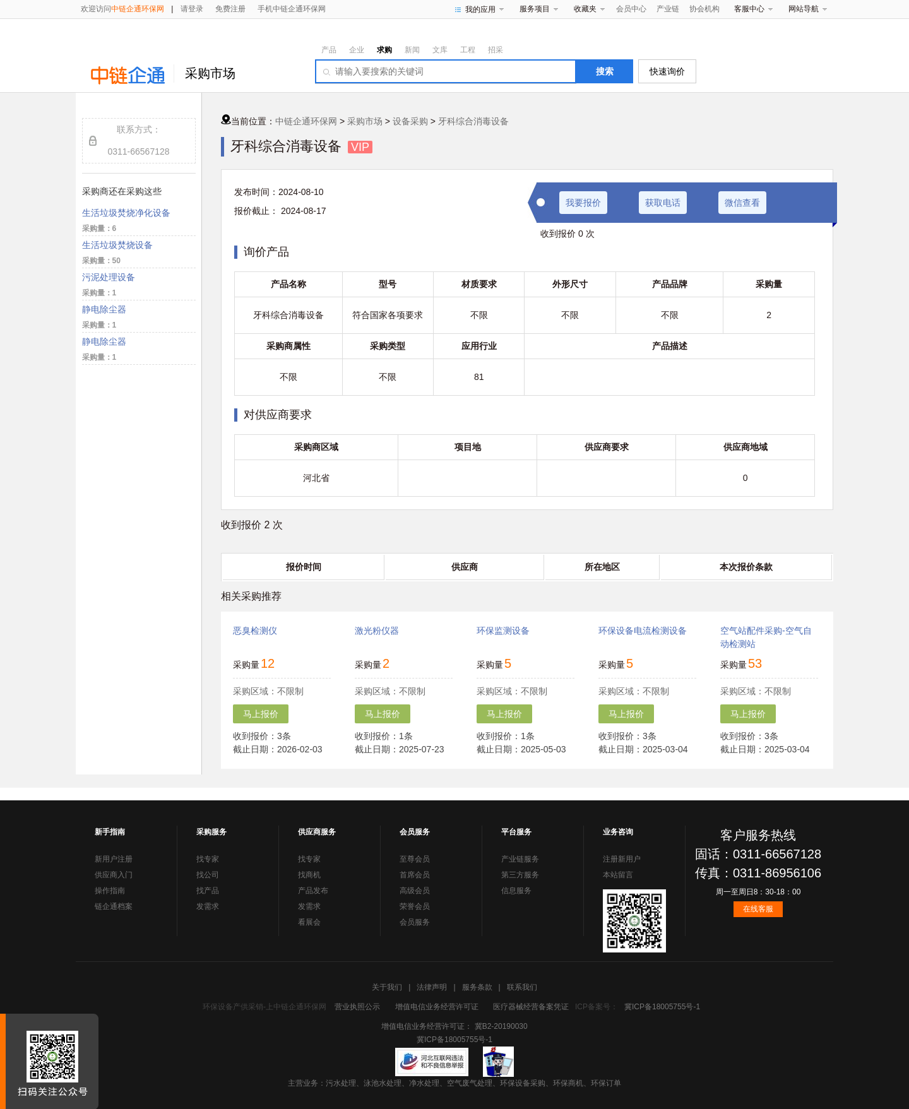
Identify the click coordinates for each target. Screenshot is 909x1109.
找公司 (207, 874)
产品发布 (313, 890)
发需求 (207, 906)
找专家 (207, 859)
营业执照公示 (357, 1006)
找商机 (309, 874)
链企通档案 (114, 906)
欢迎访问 (122, 8)
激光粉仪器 (377, 631)
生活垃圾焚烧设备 (117, 245)
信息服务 (516, 890)
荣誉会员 (415, 906)
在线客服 (758, 908)
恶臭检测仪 (255, 631)
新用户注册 (114, 859)
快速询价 (667, 71)
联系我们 (522, 987)
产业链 (667, 8)
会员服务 (415, 922)
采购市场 (210, 73)
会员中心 (631, 8)
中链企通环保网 (306, 121)
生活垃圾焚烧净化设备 (126, 213)
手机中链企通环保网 (292, 8)
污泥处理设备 (108, 277)
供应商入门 (114, 874)
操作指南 (110, 890)
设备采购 (410, 121)
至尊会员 (415, 859)
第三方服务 (520, 874)
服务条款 (477, 987)
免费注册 (230, 8)
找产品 (207, 890)
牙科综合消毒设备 (473, 121)
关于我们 (387, 987)
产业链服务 (520, 859)
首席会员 (415, 874)
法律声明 (432, 987)
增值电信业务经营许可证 (436, 1006)
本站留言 (618, 874)
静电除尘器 (104, 309)
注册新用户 (622, 859)
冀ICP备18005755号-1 (662, 1006)
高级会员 (415, 890)
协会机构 (704, 8)
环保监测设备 (503, 631)
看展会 (309, 922)
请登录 (192, 8)
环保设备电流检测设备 (642, 631)
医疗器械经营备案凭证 (531, 1006)
